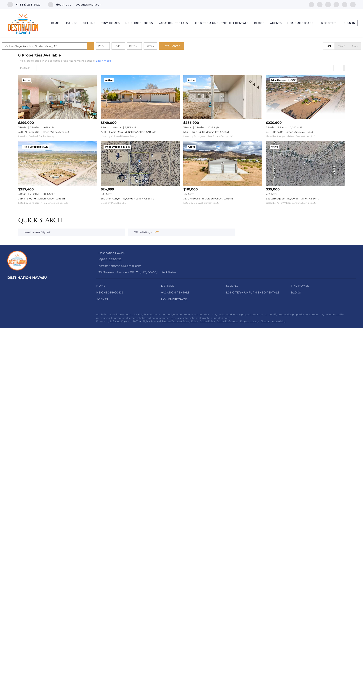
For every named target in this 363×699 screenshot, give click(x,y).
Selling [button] (89, 23)
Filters (166, 46)
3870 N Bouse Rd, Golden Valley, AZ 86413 (208, 198)
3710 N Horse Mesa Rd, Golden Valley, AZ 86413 (128, 131)
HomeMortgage (300, 23)
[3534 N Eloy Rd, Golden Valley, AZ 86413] (57, 163)
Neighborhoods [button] (139, 23)
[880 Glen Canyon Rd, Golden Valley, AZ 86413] (140, 163)
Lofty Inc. (115, 321)
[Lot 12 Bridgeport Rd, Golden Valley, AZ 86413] (305, 163)
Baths (149, 46)
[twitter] (328, 4)
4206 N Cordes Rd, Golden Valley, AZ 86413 (43, 131)
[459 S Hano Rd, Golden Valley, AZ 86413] (305, 97)
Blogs (259, 23)
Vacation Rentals (173, 23)
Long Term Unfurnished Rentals (221, 23)
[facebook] (311, 4)
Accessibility (279, 321)
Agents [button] (276, 23)
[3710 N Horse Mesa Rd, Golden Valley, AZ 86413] (140, 97)
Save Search (188, 46)
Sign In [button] (349, 23)
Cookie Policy (207, 321)
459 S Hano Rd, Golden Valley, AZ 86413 (289, 131)
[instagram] (336, 4)
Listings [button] (71, 23)
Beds (133, 46)
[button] (106, 46)
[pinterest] (353, 4)
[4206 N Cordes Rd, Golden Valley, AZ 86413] (57, 97)
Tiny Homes (110, 23)
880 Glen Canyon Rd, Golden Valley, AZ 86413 (127, 198)
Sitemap (265, 321)
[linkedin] (320, 4)
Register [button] (328, 23)
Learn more (103, 60)
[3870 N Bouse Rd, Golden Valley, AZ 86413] (222, 163)
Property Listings (249, 321)
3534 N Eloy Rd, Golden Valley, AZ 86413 (41, 198)
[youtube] (344, 4)
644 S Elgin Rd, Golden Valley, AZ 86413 (206, 131)
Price (117, 46)
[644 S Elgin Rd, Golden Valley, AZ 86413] (222, 97)
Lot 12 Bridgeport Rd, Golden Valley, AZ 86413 (293, 198)
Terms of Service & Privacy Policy (180, 321)
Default (25, 68)
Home (54, 23)
